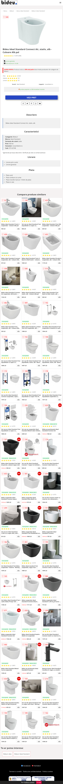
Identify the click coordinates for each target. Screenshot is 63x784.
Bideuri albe (7, 754)
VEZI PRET (31, 97)
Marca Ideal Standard (22, 11)
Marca (5, 11)
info (18, 228)
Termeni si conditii (15, 771)
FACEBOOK (26, 766)
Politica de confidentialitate (32, 771)
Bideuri (12, 11)
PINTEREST (36, 766)
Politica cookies (48, 771)
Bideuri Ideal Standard (38, 11)
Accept (39, 782)
